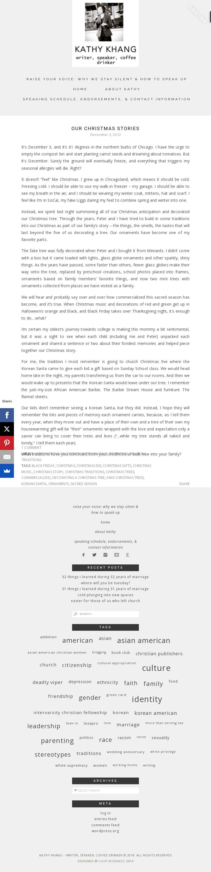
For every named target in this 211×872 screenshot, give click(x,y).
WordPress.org (105, 831)
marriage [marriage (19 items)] (128, 724)
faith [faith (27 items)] (131, 683)
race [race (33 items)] (105, 739)
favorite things (74, 453)
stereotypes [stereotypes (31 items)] (53, 754)
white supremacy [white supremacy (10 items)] (71, 765)
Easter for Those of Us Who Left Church (105, 600)
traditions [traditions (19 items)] (89, 753)
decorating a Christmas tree (78, 477)
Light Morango (112, 861)
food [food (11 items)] (173, 681)
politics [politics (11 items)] (87, 737)
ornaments (58, 483)
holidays (99, 453)
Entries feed (105, 819)
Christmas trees (120, 471)
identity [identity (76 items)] (147, 699)
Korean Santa (33, 483)
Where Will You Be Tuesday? (105, 583)
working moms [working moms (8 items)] (125, 765)
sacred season (84, 483)
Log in (105, 813)
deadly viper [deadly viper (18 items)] (48, 682)
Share (184, 484)
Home (80, 89)
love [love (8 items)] (107, 723)
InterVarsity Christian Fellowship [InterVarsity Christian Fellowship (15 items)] (70, 712)
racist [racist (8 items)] (141, 737)
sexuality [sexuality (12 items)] (161, 737)
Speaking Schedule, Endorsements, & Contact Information (107, 99)
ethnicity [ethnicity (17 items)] (107, 682)
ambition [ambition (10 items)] (48, 637)
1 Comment (31, 447)
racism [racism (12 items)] (124, 737)
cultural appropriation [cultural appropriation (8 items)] (116, 663)
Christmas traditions (84, 471)
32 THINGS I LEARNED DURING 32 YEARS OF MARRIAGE (105, 576)
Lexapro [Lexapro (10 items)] (91, 723)
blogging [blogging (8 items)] (99, 652)
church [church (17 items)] (48, 664)
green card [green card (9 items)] (116, 695)
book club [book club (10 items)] (121, 652)
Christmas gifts (117, 465)
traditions (31, 459)
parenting (118, 453)
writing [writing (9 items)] (149, 765)
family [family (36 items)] (153, 683)
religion (137, 453)
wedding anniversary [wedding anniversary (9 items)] (126, 752)
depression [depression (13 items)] (80, 681)
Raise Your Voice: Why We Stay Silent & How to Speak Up (106, 79)
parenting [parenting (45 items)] (57, 740)
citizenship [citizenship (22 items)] (77, 664)
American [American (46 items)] (77, 640)
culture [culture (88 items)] (156, 667)
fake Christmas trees (125, 477)
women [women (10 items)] (100, 765)
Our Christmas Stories (106, 128)
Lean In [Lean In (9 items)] (72, 723)
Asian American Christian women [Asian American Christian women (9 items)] (57, 652)
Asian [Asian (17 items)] (105, 638)
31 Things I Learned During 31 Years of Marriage (105, 588)
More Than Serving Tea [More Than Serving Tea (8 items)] (164, 723)
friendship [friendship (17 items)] (60, 696)
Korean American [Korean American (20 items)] (155, 713)
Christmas (66, 465)
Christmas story (48, 471)
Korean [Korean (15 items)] (121, 712)
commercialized (36, 477)
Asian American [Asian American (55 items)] (143, 640)
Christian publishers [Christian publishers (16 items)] (159, 654)
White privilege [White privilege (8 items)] (163, 752)
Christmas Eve (89, 465)
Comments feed (105, 825)
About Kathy (123, 89)
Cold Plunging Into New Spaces (105, 595)
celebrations (47, 453)
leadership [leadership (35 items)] (43, 726)
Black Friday (43, 465)
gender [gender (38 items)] (90, 697)
